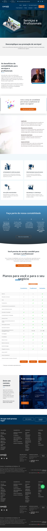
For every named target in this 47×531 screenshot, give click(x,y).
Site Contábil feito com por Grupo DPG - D (37, 472)
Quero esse (24, 361)
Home (20, 5)
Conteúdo (30, 8)
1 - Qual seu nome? (25, 388)
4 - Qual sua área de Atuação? (39, 395)
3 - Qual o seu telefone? (24, 395)
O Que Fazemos (19, 8)
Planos (25, 7)
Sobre (36, 8)
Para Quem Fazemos (33, 5)
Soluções (25, 5)
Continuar (25, 402)
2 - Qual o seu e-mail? (39, 388)
